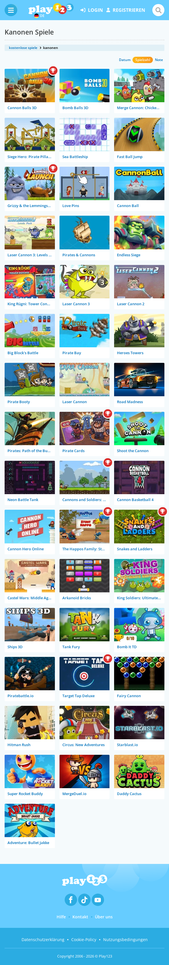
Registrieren (125, 10)
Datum (124, 59)
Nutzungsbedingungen (125, 939)
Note (159, 59)
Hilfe (61, 917)
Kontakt (80, 917)
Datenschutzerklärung (43, 939)
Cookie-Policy (83, 939)
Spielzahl (142, 59)
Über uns (104, 917)
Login (91, 10)
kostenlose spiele (23, 47)
